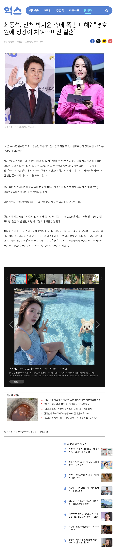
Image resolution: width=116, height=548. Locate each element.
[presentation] (7, 279)
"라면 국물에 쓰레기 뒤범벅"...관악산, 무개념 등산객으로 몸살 (71, 399)
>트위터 (98, 41)
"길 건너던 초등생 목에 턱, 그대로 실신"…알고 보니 (66, 404)
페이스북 (92, 41)
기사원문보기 (16, 381)
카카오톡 (104, 41)
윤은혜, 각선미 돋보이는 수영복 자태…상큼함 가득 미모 (38, 368)
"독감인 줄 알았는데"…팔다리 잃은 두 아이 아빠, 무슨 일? (69, 418)
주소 (110, 41)
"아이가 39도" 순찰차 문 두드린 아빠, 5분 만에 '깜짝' (67, 409)
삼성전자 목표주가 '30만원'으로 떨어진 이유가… (65, 413)
